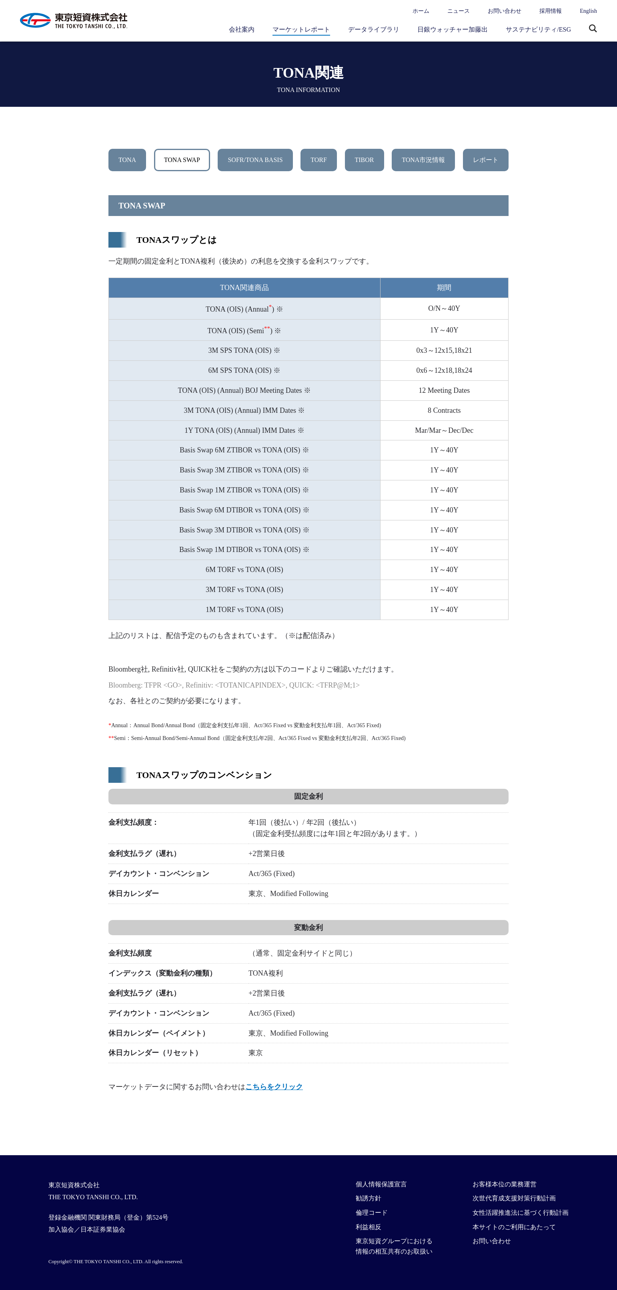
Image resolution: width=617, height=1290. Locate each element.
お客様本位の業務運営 (505, 1184)
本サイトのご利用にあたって (514, 1227)
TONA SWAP (182, 159)
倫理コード (372, 1212)
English (588, 11)
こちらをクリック (274, 1087)
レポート (486, 159)
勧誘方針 (368, 1198)
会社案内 (241, 29)
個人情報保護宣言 (381, 1184)
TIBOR (364, 159)
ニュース (458, 11)
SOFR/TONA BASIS (255, 159)
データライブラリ (373, 29)
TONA (127, 159)
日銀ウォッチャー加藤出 (452, 29)
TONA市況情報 (423, 159)
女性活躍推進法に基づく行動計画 (521, 1212)
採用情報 (550, 11)
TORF (319, 159)
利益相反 (368, 1227)
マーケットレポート (301, 29)
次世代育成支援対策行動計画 (514, 1198)
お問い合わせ (504, 11)
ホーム (421, 11)
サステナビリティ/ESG (538, 29)
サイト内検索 (593, 29)
